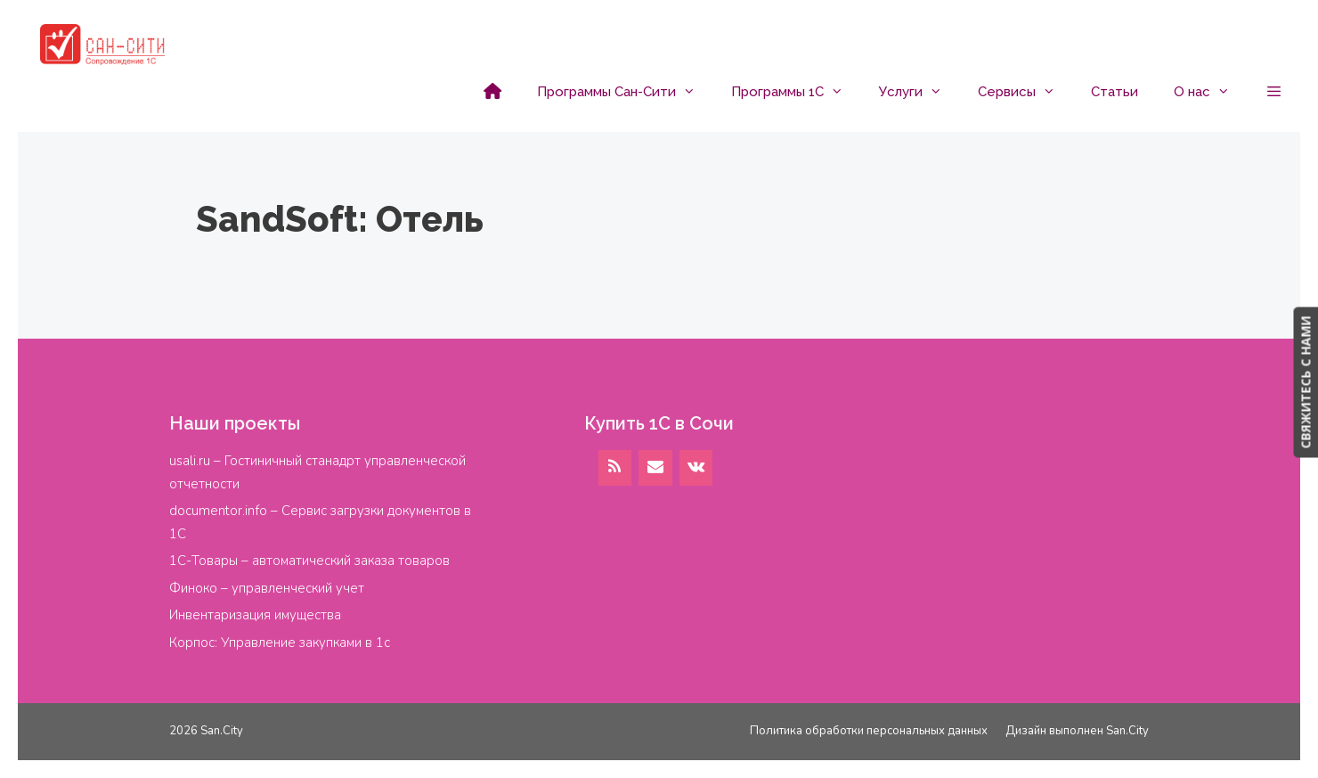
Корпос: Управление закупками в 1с (279, 642)
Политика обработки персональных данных (869, 731)
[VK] (696, 468)
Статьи (1114, 92)
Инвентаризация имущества (255, 615)
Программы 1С (796, 92)
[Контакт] (655, 468)
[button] (1274, 92)
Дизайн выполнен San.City (1077, 731)
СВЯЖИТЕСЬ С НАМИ (1305, 381)
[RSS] (615, 468)
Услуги (919, 92)
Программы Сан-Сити (625, 92)
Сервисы (1025, 92)
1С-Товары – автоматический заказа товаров (309, 560)
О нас (1211, 92)
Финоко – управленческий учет (266, 588)
